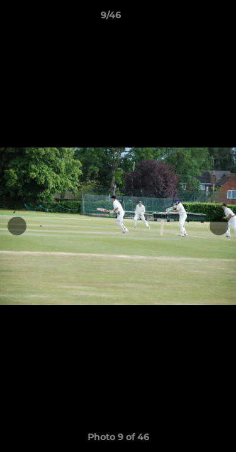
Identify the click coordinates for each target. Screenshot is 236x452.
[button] (190, 18)
